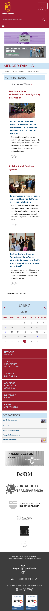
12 (5, 332)
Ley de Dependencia (10, 420)
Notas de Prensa (33, 71)
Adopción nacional (9, 426)
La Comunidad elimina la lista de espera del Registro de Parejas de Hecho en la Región (25, 199)
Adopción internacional (11, 430)
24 (37, 336)
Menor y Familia (18, 71)
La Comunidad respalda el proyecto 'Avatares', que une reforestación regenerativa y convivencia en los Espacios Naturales (23, 127)
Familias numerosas (10, 439)
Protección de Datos (35, 585)
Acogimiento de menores (11, 435)
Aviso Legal (22, 585)
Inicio (7, 71)
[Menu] (3, 26)
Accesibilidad (11, 585)
